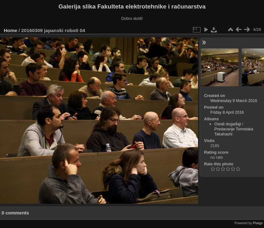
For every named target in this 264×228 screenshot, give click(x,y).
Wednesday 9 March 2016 (233, 100)
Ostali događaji (227, 124)
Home (10, 30)
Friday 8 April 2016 (227, 112)
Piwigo (258, 223)
